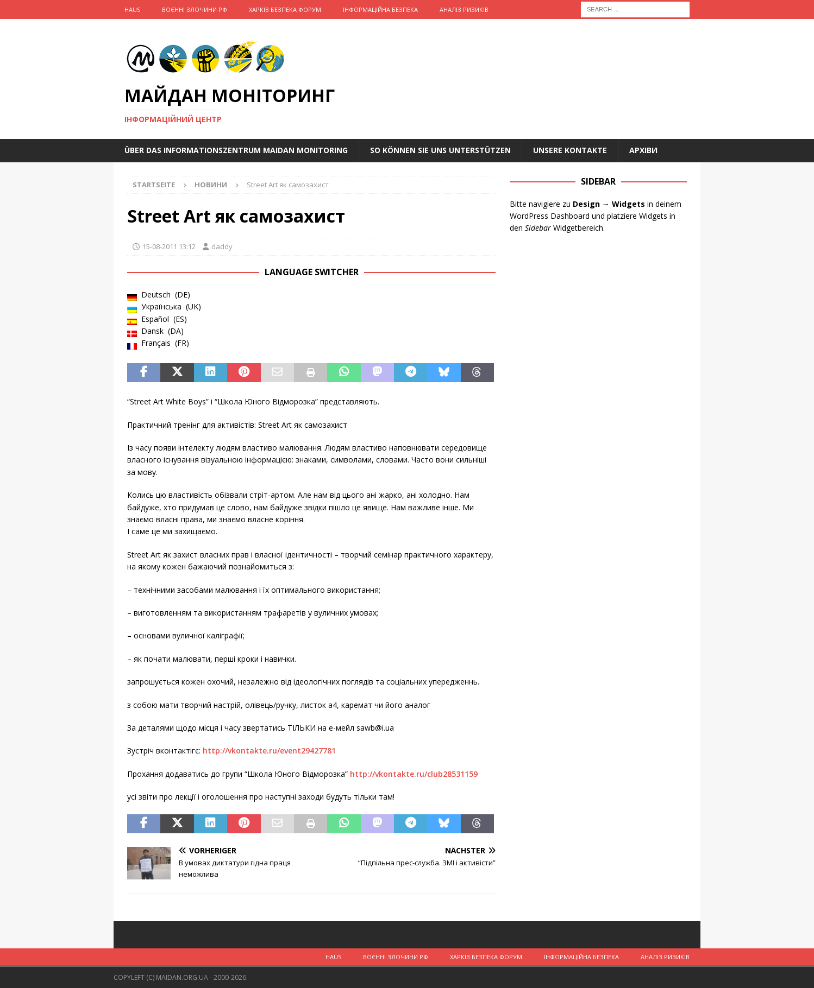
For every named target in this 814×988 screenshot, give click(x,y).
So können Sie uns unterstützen (440, 150)
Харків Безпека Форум (285, 9)
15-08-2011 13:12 (169, 246)
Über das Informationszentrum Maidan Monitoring (236, 150)
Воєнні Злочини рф (194, 9)
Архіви (643, 150)
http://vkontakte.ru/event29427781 (269, 750)
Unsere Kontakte (570, 150)
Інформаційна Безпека (380, 9)
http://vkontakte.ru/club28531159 (414, 774)
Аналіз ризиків (464, 9)
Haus (132, 9)
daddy (222, 246)
